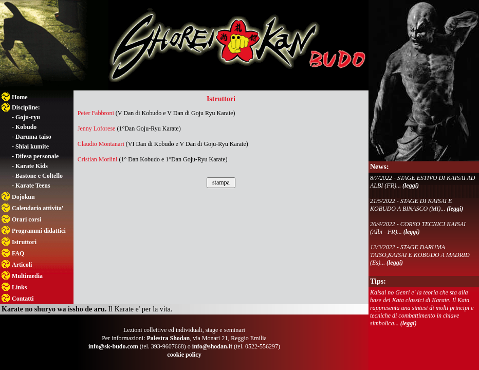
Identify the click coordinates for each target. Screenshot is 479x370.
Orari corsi (26, 219)
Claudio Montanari (101, 143)
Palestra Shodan (168, 338)
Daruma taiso (33, 136)
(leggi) (410, 185)
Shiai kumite (32, 146)
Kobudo (25, 127)
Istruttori (24, 242)
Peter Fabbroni (96, 113)
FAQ (18, 253)
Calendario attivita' (37, 208)
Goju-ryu (27, 117)
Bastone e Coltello (39, 175)
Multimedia (27, 276)
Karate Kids (31, 166)
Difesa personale (37, 156)
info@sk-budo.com (113, 346)
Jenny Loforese (97, 128)
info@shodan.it (212, 346)
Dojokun (23, 196)
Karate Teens (32, 185)
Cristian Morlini (98, 159)
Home (20, 97)
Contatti (23, 298)
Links (19, 287)
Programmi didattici (39, 230)
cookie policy (184, 354)
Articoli (22, 264)
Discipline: (26, 107)
